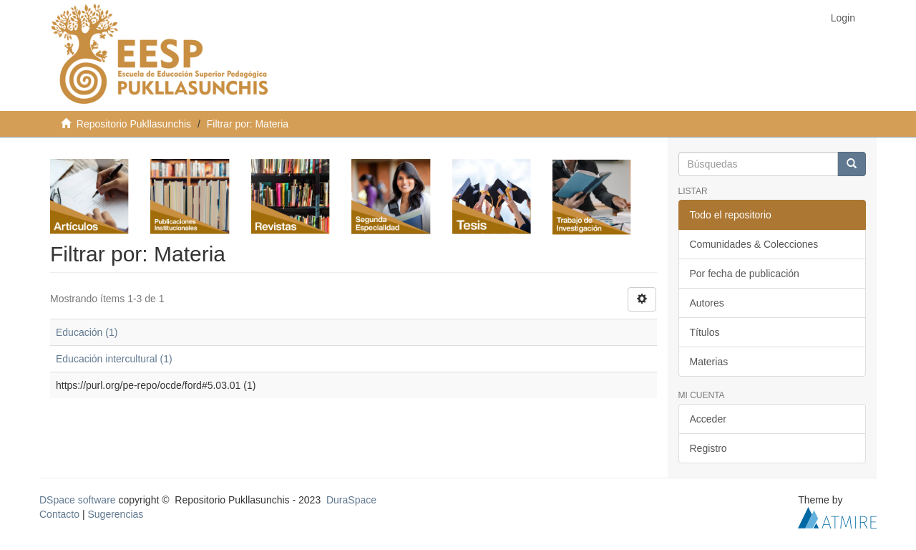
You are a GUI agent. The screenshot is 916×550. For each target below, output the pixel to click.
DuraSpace (351, 500)
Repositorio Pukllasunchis (134, 124)
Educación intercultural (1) (114, 359)
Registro (708, 448)
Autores (707, 303)
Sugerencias (115, 514)
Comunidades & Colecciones (754, 244)
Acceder (708, 419)
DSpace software (77, 500)
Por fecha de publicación (744, 273)
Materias (709, 361)
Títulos (705, 332)
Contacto (59, 514)
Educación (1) (86, 332)
